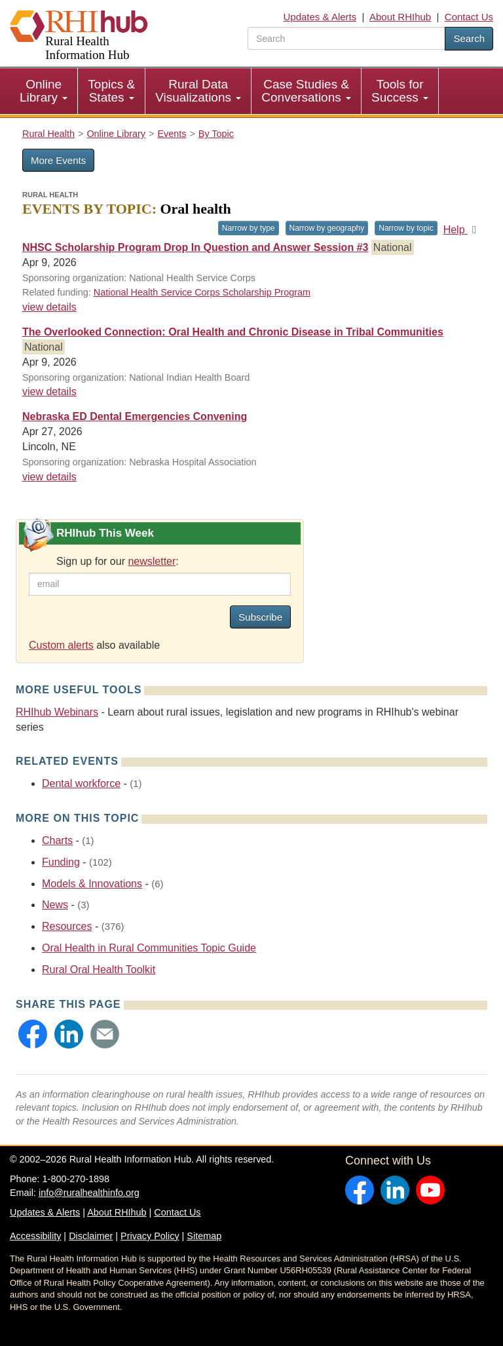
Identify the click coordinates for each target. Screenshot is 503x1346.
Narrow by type (248, 228)
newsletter (152, 561)
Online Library (43, 90)
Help (462, 229)
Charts (57, 840)
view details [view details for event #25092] (49, 476)
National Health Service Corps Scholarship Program (202, 292)
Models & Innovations (92, 883)
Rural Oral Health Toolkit (98, 969)
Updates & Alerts (320, 16)
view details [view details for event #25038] (49, 307)
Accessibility (35, 1236)
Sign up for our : (117, 561)
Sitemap (204, 1236)
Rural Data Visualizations (198, 90)
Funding (61, 862)
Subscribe (260, 617)
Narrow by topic (406, 228)
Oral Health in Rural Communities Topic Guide (149, 947)
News (55, 904)
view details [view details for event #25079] (49, 391)
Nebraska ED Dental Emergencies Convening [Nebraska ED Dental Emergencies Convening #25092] (134, 416)
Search (469, 38)
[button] (33, 1034)
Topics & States (111, 90)
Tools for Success (399, 90)
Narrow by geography (327, 228)
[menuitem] (44, 91)
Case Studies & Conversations (306, 90)
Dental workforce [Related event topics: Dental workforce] (81, 783)
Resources (67, 926)
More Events (58, 160)
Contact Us (469, 16)
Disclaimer (91, 1236)
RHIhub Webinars (57, 712)
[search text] (346, 38)
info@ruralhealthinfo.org (89, 1192)
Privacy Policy (150, 1236)
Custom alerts (61, 645)
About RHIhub (400, 16)
